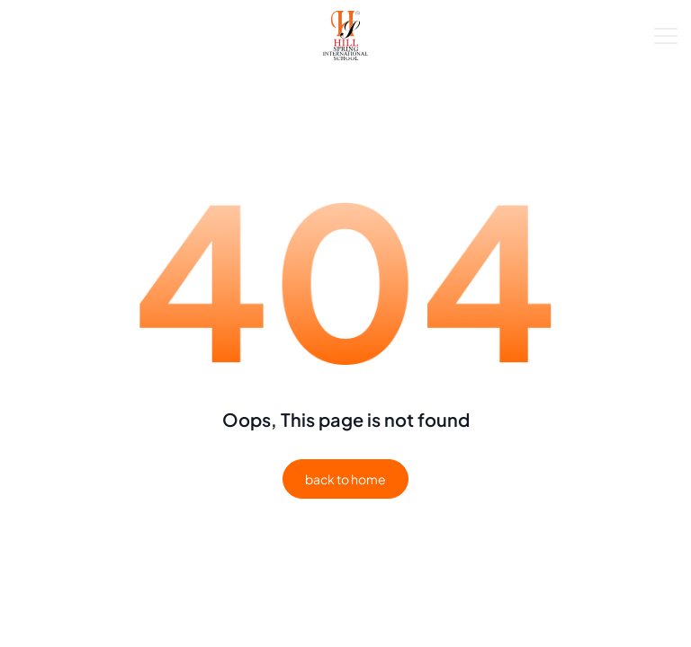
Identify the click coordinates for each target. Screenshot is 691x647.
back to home (345, 479)
